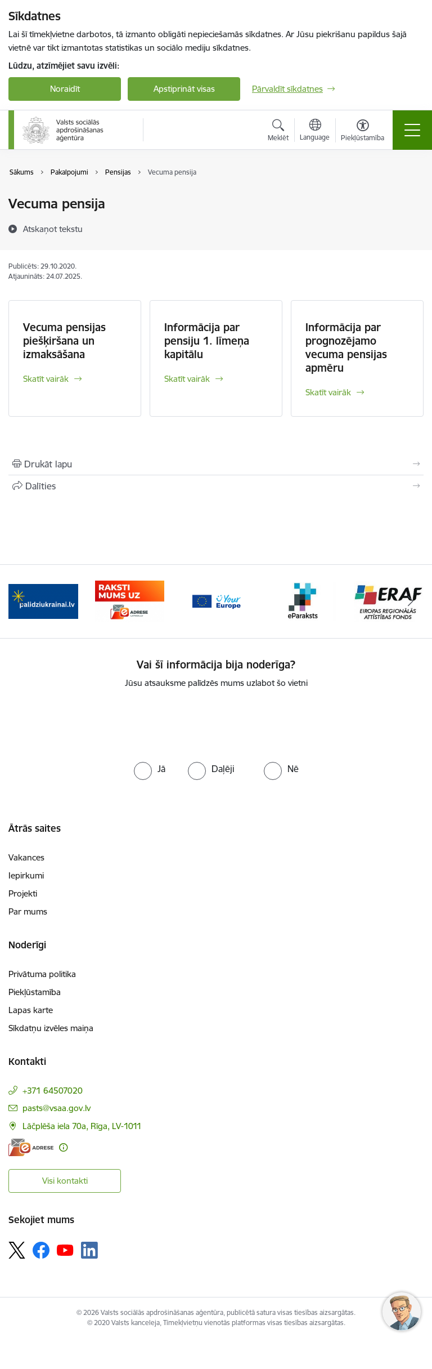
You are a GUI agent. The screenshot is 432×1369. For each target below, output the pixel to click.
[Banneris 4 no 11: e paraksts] (303, 600)
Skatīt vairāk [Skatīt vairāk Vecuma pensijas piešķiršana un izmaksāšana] (46, 378)
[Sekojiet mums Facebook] (41, 1250)
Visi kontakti (65, 1180)
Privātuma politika (42, 974)
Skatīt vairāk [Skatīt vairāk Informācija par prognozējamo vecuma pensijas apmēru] (328, 392)
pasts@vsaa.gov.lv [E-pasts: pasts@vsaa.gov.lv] (56, 1108)
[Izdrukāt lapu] (216, 464)
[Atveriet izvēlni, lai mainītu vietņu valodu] (314, 131)
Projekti (22, 893)
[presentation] (216, 723)
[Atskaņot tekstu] (53, 228)
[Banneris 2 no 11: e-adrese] (130, 600)
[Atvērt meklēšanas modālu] (278, 131)
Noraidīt (65, 88)
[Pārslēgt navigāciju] (412, 130)
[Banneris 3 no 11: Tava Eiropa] (216, 600)
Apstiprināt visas (184, 88)
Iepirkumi (26, 875)
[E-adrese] (30, 1147)
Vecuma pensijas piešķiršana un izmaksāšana (64, 340)
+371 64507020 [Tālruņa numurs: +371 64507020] (52, 1090)
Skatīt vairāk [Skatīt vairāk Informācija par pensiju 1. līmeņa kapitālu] (187, 378)
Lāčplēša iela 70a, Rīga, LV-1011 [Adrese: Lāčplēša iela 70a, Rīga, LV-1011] (82, 1126)
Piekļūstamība (34, 992)
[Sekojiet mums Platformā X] (16, 1250)
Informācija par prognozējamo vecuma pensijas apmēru (346, 347)
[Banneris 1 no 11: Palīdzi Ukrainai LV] (43, 600)
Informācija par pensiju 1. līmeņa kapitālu (206, 340)
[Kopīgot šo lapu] (216, 486)
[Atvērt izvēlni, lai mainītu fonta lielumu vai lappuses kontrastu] (362, 131)
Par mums (27, 911)
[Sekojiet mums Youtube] (65, 1249)
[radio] (149, 768)
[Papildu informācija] (63, 1147)
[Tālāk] (410, 601)
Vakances (26, 857)
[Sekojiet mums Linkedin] (89, 1250)
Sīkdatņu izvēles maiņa (50, 1028)
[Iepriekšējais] (21, 601)
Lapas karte (30, 1010)
